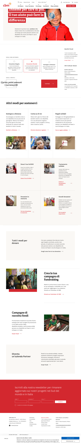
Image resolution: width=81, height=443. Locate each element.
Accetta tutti (70, 430)
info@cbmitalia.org (13, 421)
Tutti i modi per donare (46, 419)
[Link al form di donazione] (72, 6)
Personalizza (70, 433)
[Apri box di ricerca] (20, 2)
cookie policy (47, 437)
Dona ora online (45, 417)
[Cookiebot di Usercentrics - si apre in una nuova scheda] (8, 440)
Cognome (31, 399)
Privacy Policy (44, 422)
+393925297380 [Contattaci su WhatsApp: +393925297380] (13, 425)
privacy (31, 405)
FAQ (30, 420)
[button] (71, 75)
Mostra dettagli (20, 440)
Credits (31, 425)
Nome (17, 399)
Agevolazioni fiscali (45, 420)
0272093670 (22, 421)
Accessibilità (32, 419)
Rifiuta (6, 431)
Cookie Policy (44, 424)
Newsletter (31, 417)
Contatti (31, 422)
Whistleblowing (32, 424)
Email (43, 399)
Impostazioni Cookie (31, 437)
